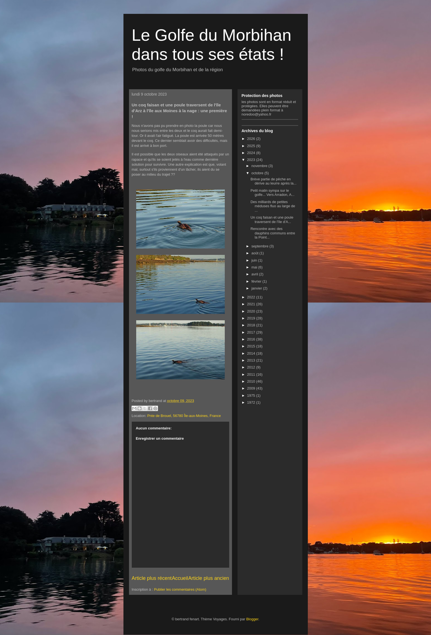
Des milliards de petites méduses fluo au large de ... (273, 206)
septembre (260, 246)
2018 (251, 325)
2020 (251, 311)
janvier (257, 288)
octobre (257, 173)
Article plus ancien (208, 578)
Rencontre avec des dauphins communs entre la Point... (273, 233)
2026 (251, 139)
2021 (251, 304)
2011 (251, 374)
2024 (251, 153)
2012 (251, 367)
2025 (251, 146)
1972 (251, 402)
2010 (251, 381)
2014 (251, 353)
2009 (251, 388)
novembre (259, 166)
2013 (251, 360)
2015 (251, 346)
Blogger (252, 619)
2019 (251, 318)
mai (254, 267)
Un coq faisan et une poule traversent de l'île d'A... (272, 219)
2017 (251, 332)
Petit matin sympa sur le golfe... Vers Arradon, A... (273, 192)
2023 (251, 160)
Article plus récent (152, 578)
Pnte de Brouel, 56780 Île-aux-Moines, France (184, 416)
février (256, 281)
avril (255, 274)
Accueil (180, 578)
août (255, 253)
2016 (251, 339)
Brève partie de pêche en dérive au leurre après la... (273, 181)
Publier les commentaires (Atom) (180, 589)
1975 (251, 395)
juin (254, 260)
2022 (251, 297)
